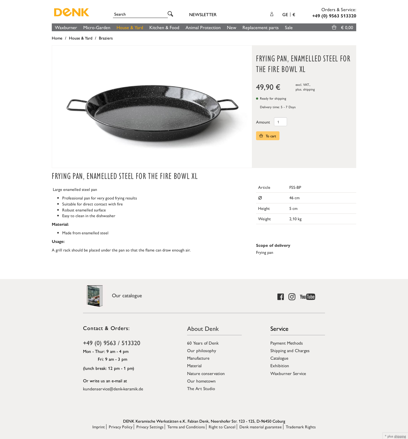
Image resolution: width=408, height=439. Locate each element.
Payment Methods (286, 343)
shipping (309, 89)
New (231, 27)
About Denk (203, 328)
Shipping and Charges (290, 350)
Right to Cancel (222, 427)
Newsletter (202, 14)
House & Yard (130, 27)
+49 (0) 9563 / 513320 (111, 342)
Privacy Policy (120, 427)
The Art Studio (201, 388)
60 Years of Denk (203, 343)
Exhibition (279, 365)
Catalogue (279, 358)
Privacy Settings (149, 427)
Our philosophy (201, 350)
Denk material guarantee (260, 427)
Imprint (98, 427)
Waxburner (66, 27)
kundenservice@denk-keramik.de (113, 388)
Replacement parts (261, 27)
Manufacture (198, 358)
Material (194, 365)
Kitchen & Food (164, 27)
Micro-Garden (96, 27)
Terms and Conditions (186, 427)
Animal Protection (203, 27)
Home (57, 38)
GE (288, 14)
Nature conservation (206, 373)
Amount (263, 122)
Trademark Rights (301, 427)
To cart (267, 135)
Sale (289, 27)
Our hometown (201, 381)
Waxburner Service (288, 373)
